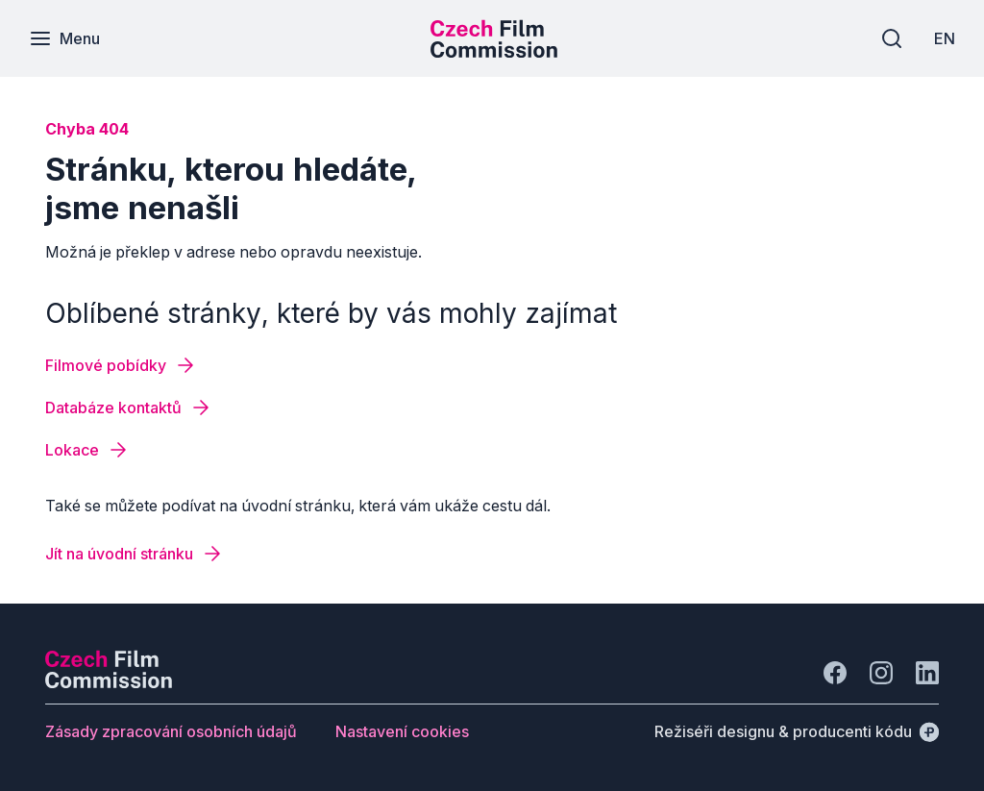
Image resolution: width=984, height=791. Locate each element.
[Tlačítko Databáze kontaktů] (128, 407)
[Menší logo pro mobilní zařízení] (493, 52)
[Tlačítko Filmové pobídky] (121, 365)
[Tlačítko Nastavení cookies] (402, 731)
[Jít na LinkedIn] (927, 673)
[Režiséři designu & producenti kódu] (796, 731)
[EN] (944, 38)
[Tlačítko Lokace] (87, 449)
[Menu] (64, 38)
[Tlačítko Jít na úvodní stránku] (134, 553)
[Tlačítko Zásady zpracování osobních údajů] (171, 731)
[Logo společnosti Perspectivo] (108, 682)
